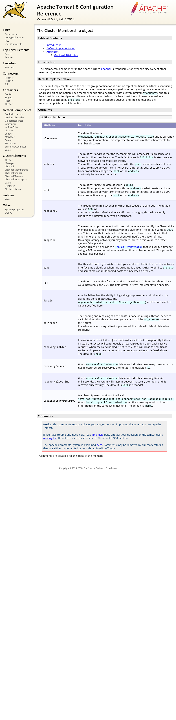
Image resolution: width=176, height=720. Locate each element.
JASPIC (8, 212)
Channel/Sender (13, 173)
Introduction (54, 45)
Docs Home (11, 34)
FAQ (7, 40)
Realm (8, 140)
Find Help (98, 434)
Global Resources (14, 120)
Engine (8, 97)
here (99, 445)
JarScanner (10, 124)
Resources (10, 143)
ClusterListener (13, 189)
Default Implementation (61, 48)
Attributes (53, 51)
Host (7, 100)
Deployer (10, 185)
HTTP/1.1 (10, 77)
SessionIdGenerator (15, 146)
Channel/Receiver (14, 176)
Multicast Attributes (66, 55)
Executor (9, 67)
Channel (9, 166)
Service (8, 57)
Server (8, 54)
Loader (8, 133)
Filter (7, 199)
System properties (15, 209)
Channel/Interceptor (16, 179)
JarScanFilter (11, 127)
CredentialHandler (15, 117)
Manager (9, 136)
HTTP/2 (9, 80)
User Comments (13, 44)
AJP (7, 84)
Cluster (8, 104)
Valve (8, 149)
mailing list (50, 438)
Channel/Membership (16, 169)
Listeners (10, 130)
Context (9, 94)
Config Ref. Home (14, 37)
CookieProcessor (14, 114)
